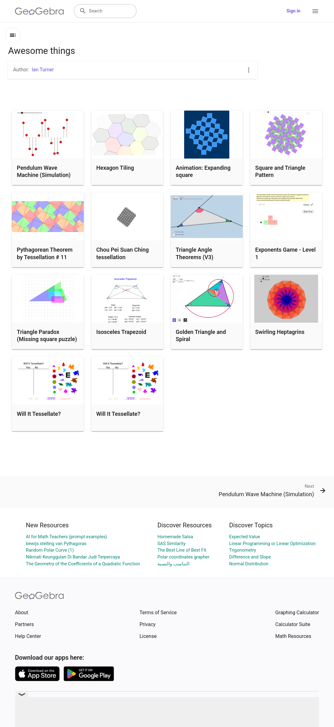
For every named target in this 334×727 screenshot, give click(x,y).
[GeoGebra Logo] (39, 11)
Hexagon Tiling (115, 167)
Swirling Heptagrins (279, 332)
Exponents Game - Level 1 (285, 253)
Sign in (293, 11)
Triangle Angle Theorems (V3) (194, 253)
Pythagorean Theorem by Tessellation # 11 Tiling (45, 256)
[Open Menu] (315, 11)
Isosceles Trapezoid (121, 332)
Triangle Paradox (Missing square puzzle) (47, 335)
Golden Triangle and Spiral (201, 335)
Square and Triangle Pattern (280, 171)
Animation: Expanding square (203, 171)
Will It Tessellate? (39, 414)
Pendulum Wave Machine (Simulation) (44, 171)
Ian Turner (43, 70)
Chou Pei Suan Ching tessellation (122, 253)
